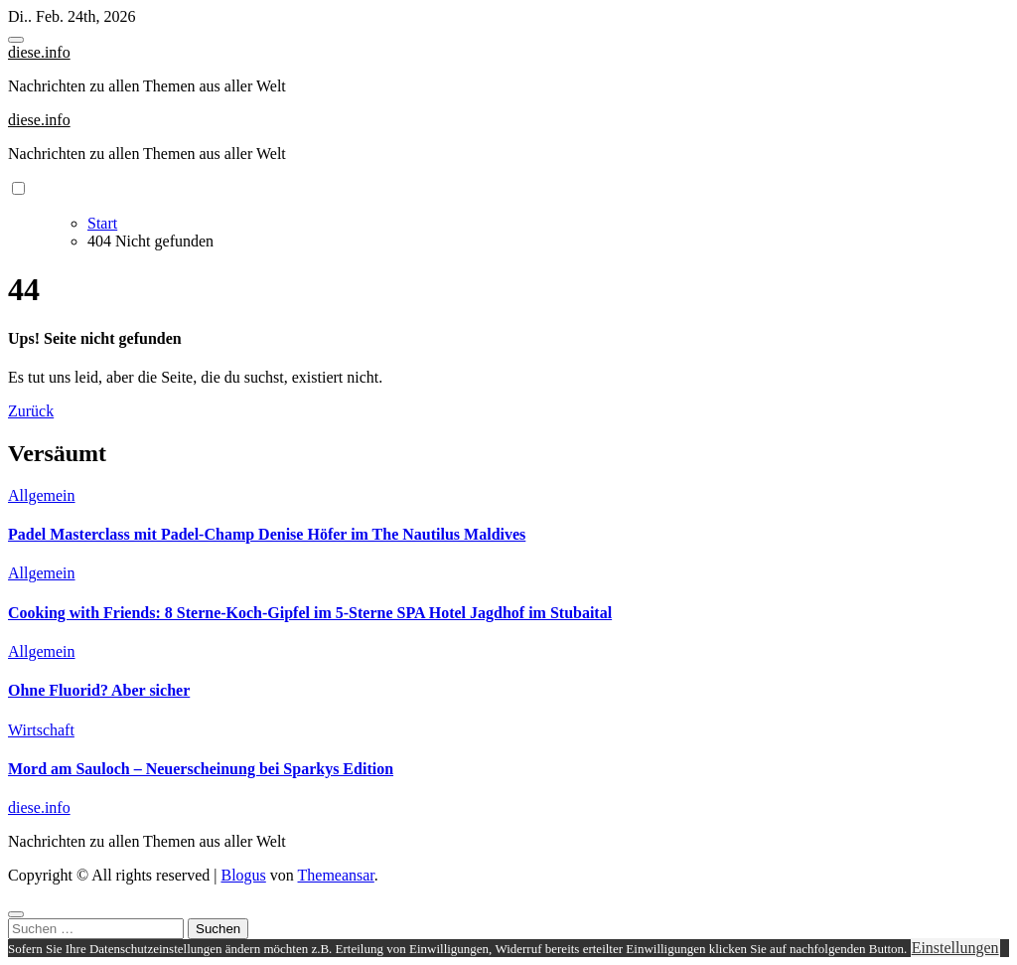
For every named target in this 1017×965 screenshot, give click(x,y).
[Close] (16, 914)
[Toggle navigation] (16, 40)
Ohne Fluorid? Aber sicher (99, 690)
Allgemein (41, 495)
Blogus (242, 875)
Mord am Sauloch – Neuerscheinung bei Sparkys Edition (200, 768)
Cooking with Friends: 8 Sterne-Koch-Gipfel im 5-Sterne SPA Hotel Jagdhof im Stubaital (310, 612)
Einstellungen (955, 947)
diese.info (39, 52)
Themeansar (336, 875)
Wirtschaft (41, 730)
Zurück (31, 410)
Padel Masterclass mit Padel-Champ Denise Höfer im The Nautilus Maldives (266, 534)
